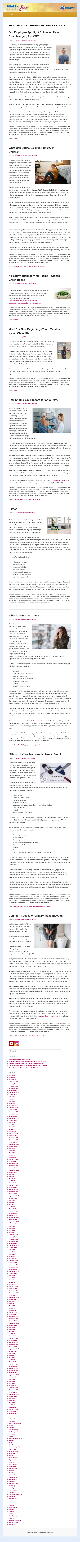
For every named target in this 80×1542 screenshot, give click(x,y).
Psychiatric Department (41, 721)
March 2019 (12, 1258)
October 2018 (13, 1269)
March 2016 (12, 1336)
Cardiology (12, 1432)
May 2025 (12, 1101)
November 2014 (14, 1370)
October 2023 (13, 1142)
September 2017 (14, 1297)
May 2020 (12, 1230)
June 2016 (12, 1329)
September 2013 (14, 1394)
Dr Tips (11, 1442)
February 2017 (13, 1312)
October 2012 (13, 1413)
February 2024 (13, 1133)
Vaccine (11, 1518)
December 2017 (13, 1291)
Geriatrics (12, 1453)
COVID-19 (12, 1434)
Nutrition (11, 1470)
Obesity (11, 1473)
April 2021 (12, 1207)
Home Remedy (13, 1457)
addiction (12, 1421)
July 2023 (12, 1148)
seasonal (11, 1505)
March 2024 (12, 1131)
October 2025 (13, 1090)
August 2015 (13, 1351)
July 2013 (12, 1398)
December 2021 (13, 1189)
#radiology (31, 499)
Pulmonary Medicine (15, 1494)
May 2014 (12, 1383)
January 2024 (13, 1135)
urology (39, 1035)
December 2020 (13, 1215)
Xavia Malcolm (31, 758)
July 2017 (12, 1301)
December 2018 (13, 1265)
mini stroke (31, 906)
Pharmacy (12, 1486)
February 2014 (13, 1387)
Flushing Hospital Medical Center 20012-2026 (40, 1532)
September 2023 (14, 1144)
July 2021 (12, 1200)
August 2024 (13, 1120)
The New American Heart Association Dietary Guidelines (26, 1063)
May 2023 (12, 1153)
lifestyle (11, 1462)
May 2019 (12, 1254)
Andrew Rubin (32, 40)
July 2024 (12, 1122)
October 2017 (13, 1295)
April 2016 (12, 1334)
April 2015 (12, 1360)
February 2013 (13, 1409)
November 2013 (14, 1390)
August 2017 (13, 1299)
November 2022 (14, 1165)
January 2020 (13, 1237)
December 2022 (13, 1163)
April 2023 (12, 1155)
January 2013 (13, 1411)
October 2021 (13, 1194)
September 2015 (14, 1349)
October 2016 (13, 1321)
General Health (18, 499)
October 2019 (13, 1243)
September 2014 (14, 1375)
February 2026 (13, 1082)
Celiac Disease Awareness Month (19, 1059)
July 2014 (12, 1379)
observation (12, 1475)
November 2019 (14, 1241)
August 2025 (13, 1094)
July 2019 (12, 1250)
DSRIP (11, 1445)
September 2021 (14, 1196)
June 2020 (12, 1228)
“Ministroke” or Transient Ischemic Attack (35, 754)
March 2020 (12, 1232)
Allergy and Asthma (15, 1423)
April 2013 (12, 1405)
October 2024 (13, 1116)
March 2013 (12, 1407)
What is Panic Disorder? (24, 615)
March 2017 (12, 1310)
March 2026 (12, 1079)
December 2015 (13, 1342)
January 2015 (13, 1366)
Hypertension (13, 1460)
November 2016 (14, 1319)
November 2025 (14, 1088)
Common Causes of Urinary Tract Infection (36, 915)
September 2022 (14, 1170)
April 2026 (12, 1077)
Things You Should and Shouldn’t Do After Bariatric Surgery (28, 1065)
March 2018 (12, 1284)
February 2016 (13, 1338)
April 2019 (12, 1256)
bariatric (11, 1427)
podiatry (11, 1488)
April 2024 (12, 1129)
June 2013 (12, 1400)
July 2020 (12, 1226)
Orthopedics (13, 1479)
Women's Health (14, 1522)
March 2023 (12, 1157)
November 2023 (14, 1140)
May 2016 (12, 1331)
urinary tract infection (29, 1035)
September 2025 (14, 1092)
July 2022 (12, 1174)
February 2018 (13, 1286)
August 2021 (13, 1198)
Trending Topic (13, 1516)
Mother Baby (13, 1468)
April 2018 (12, 1282)
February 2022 (13, 1185)
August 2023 (13, 1146)
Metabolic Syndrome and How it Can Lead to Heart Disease (27, 1061)
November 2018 (14, 1267)
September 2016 (14, 1323)
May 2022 (12, 1178)
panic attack (31, 745)
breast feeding (13, 1430)
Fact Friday (12, 1449)
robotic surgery (13, 1503)
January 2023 (13, 1161)
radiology (12, 1496)
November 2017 (14, 1293)
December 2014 (13, 1368)
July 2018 (12, 1275)
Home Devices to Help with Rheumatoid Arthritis (24, 1068)
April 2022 (12, 1181)
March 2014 (12, 1385)
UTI (43, 1035)
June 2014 (12, 1381)
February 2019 (13, 1260)
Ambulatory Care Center (49, 1016)
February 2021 (13, 1211)
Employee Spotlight (15, 1447)
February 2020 (13, 1234)
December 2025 (13, 1086)
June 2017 (12, 1303)
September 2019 (14, 1245)
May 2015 (12, 1357)
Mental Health (18, 745)
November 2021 (14, 1191)
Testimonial (12, 1514)
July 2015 (12, 1353)
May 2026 (12, 1075)
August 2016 (13, 1325)
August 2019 (13, 1247)
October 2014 (13, 1372)
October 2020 (13, 1219)
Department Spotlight (15, 1438)
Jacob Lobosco (32, 155)
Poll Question (13, 1490)
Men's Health (13, 1464)
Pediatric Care (18, 266)
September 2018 (14, 1271)
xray (40, 499)
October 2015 (13, 1347)
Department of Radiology (60, 480)
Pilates (13, 508)
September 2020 (14, 1222)
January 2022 (13, 1187)
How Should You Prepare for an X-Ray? (33, 399)
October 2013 (13, 1392)
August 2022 (13, 1172)
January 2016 (13, 1340)
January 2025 (13, 1109)
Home (11, 14)
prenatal (11, 1492)
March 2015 (12, 1362)
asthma (11, 1425)
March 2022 (12, 1183)
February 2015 (13, 1364)
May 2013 (12, 1403)
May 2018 (12, 1280)
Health (16, 138)
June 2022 (12, 1176)
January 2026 (13, 1084)
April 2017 (12, 1308)
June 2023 (12, 1151)
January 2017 (13, 1314)
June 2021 (12, 1202)
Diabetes (11, 1440)
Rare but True (13, 1498)
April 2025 (12, 1103)
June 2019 (12, 1252)
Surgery (11, 1511)
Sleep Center (13, 1507)
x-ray (36, 499)
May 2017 (12, 1306)
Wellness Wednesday (15, 1520)
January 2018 (13, 1288)
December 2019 (13, 1239)
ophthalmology (13, 1477)
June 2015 (12, 1355)
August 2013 (13, 1396)
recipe (11, 1501)
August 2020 (13, 1224)
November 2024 (14, 1114)
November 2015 (14, 1344)
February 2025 (13, 1107)
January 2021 (13, 1213)
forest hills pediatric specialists (37, 266)
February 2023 (13, 1159)
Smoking (11, 1509)
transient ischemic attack (42, 906)
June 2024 (12, 1125)
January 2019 (13, 1263)
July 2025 (12, 1097)
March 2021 (12, 1209)
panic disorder (39, 745)
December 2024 (13, 1112)
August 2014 (13, 1377)
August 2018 (13, 1273)
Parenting (12, 1481)
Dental (11, 1436)
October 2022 (13, 1168)
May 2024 (12, 1127)
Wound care (12, 1524)
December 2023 (13, 1138)
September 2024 (14, 1118)
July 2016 (12, 1327)
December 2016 (13, 1316)
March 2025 (12, 1105)
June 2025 (12, 1099)
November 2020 (14, 1217)
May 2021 (12, 1204)
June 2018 (12, 1278)
